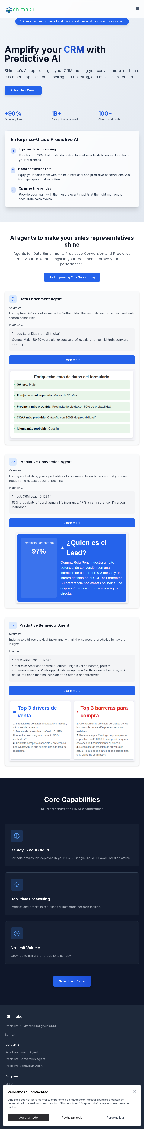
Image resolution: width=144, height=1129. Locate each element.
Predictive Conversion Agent (25, 1059)
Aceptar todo (28, 1117)
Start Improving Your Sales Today (72, 277)
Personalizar (115, 1117)
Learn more (72, 360)
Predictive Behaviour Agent (24, 1066)
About (9, 1084)
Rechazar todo (71, 1117)
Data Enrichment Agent (21, 1052)
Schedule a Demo (23, 90)
